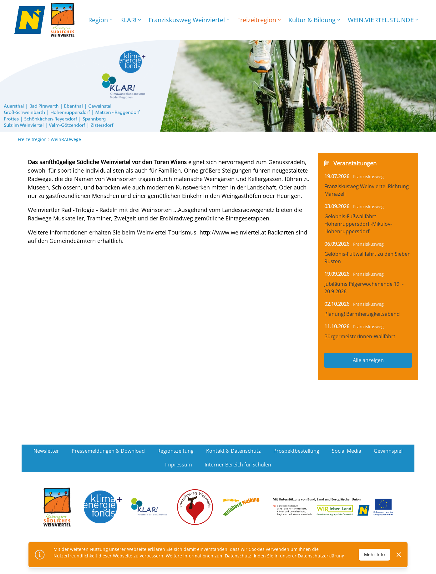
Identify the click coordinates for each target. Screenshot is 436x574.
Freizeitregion (259, 20)
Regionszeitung (175, 450)
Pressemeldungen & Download (108, 450)
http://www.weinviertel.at (233, 232)
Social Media (346, 450)
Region (100, 20)
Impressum (178, 464)
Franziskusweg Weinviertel (189, 20)
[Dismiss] (399, 554)
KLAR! (130, 20)
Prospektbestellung (296, 450)
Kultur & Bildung (314, 20)
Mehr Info (374, 554)
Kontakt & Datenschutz (233, 450)
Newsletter (46, 450)
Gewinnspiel (388, 450)
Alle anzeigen (368, 360)
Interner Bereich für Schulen (238, 464)
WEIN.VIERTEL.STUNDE (383, 20)
